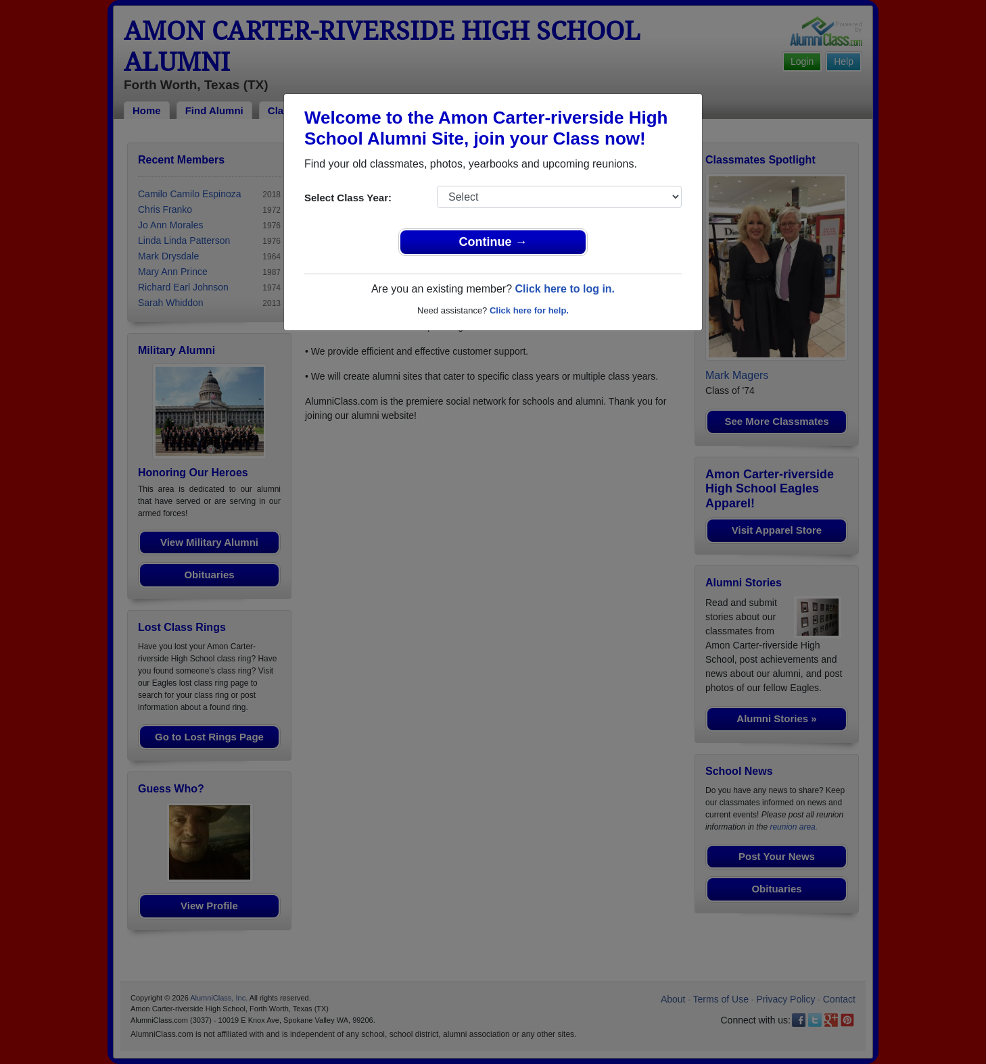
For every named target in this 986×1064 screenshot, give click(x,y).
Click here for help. (529, 310)
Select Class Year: (348, 197)
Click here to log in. (565, 289)
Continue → (493, 242)
